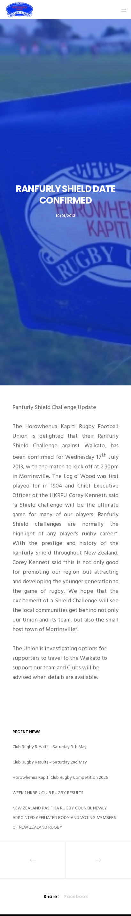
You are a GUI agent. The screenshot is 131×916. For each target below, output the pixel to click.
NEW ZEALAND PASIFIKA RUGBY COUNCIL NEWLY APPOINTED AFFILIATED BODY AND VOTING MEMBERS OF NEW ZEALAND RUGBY (64, 817)
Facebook (76, 896)
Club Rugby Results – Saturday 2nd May (49, 762)
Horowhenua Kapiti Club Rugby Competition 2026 (60, 777)
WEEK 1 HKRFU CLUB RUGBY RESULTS (47, 792)
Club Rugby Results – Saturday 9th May (49, 746)
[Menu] (122, 9)
